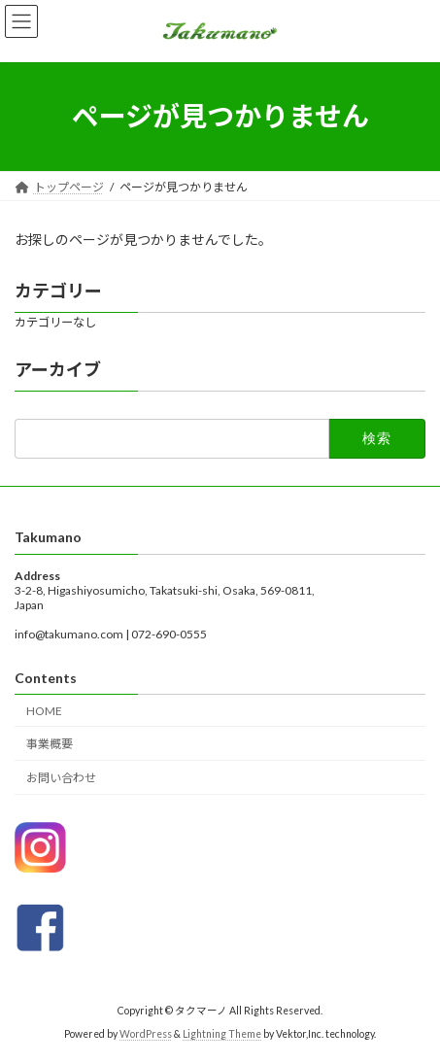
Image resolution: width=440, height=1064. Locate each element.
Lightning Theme (222, 1034)
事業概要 (49, 744)
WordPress (145, 1034)
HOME (44, 710)
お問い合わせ (61, 778)
